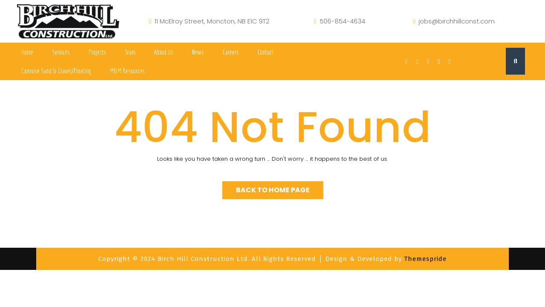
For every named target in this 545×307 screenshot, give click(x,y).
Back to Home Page (273, 190)
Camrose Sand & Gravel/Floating (56, 71)
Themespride (424, 259)
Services (61, 52)
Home (27, 52)
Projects (97, 52)
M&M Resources (127, 71)
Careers (231, 52)
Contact (265, 52)
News (198, 52)
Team (130, 52)
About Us (163, 52)
